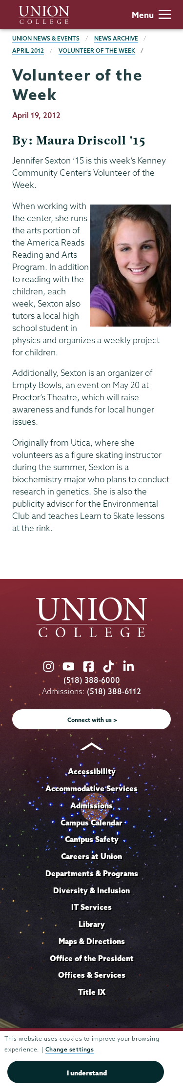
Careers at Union (91, 856)
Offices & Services (91, 975)
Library (92, 924)
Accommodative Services (91, 788)
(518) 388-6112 (114, 691)
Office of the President (92, 958)
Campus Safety (92, 839)
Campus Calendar (91, 822)
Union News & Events (46, 38)
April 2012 (28, 50)
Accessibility (92, 771)
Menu (151, 15)
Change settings (69, 1049)
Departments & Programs (91, 873)
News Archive (116, 38)
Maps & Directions (92, 941)
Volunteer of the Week (97, 50)
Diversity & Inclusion (91, 890)
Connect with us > (92, 719)
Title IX (91, 992)
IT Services (91, 907)
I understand (87, 1073)
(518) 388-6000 (91, 680)
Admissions (91, 805)
